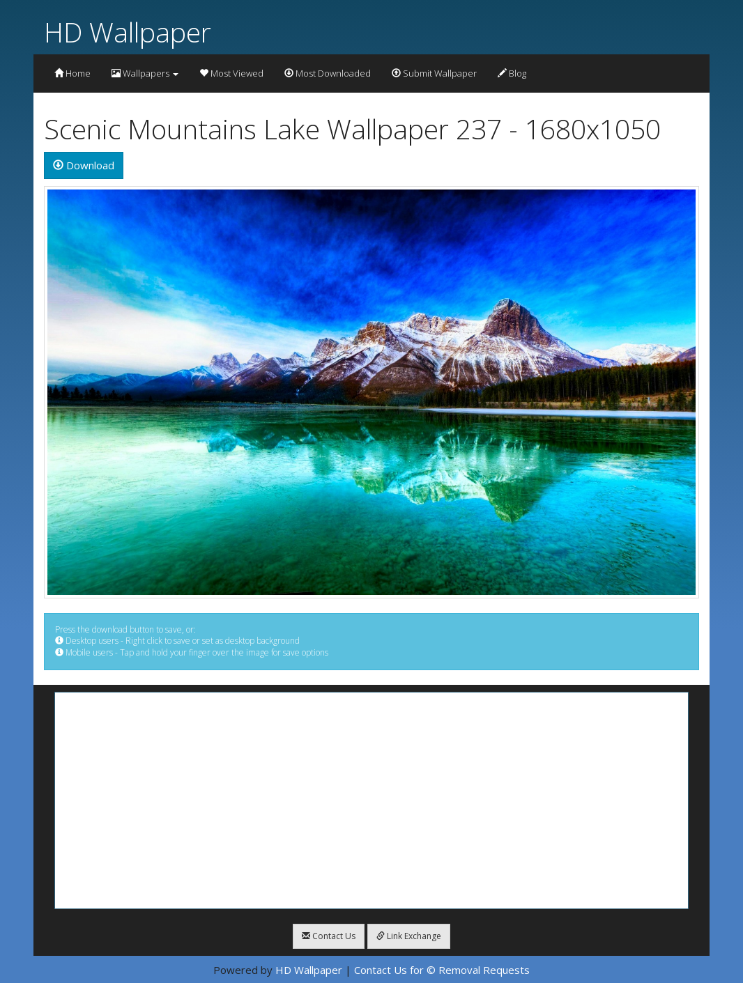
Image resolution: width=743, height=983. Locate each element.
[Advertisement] (371, 800)
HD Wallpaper (127, 31)
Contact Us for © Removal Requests (442, 970)
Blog (512, 73)
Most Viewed (231, 73)
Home (72, 73)
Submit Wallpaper (434, 73)
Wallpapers (145, 73)
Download (83, 165)
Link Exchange (408, 936)
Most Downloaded (327, 73)
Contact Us (328, 936)
